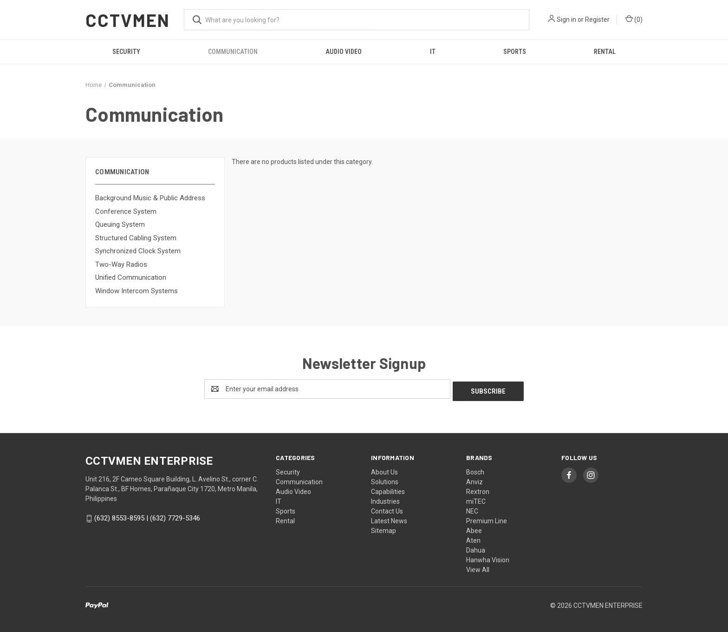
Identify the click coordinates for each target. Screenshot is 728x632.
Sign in (566, 19)
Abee (474, 528)
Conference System (125, 211)
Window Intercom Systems (136, 291)
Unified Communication (130, 277)
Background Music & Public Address (150, 198)
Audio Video (343, 51)
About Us (384, 470)
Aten (473, 538)
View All (477, 567)
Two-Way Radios (121, 264)
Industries (385, 499)
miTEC (476, 499)
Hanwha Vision (487, 557)
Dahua (475, 548)
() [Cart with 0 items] (634, 19)
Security (126, 51)
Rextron (477, 489)
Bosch (475, 470)
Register (597, 19)
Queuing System (120, 224)
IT (433, 51)
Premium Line (486, 518)
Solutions (384, 479)
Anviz (474, 479)
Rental (605, 51)
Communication (233, 51)
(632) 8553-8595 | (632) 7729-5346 (147, 516)
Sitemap (383, 528)
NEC (472, 509)
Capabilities (388, 489)
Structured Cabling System (135, 238)
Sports (514, 51)
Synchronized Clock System (138, 251)
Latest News (389, 518)
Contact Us (387, 509)
